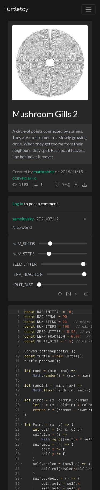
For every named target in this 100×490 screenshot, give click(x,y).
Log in (17, 203)
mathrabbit (43, 171)
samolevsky (23, 218)
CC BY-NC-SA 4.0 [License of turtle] (24, 178)
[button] (60, 184)
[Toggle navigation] (88, 9)
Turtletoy (16, 9)
